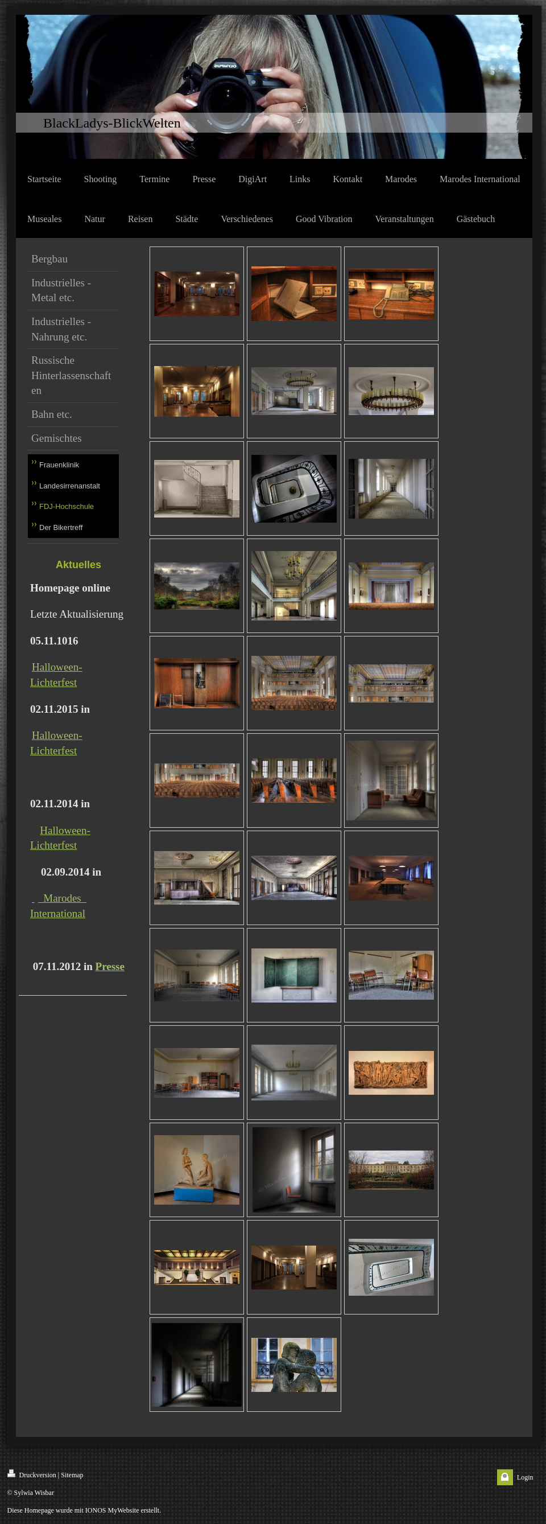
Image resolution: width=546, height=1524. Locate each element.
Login (525, 1477)
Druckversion (31, 1474)
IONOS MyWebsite (112, 1510)
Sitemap (72, 1475)
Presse (110, 966)
